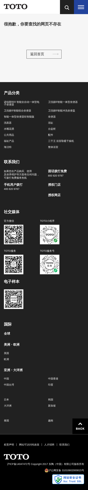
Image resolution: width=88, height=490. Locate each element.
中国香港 (53, 378)
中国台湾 (9, 384)
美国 (6, 353)
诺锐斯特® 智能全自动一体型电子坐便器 (21, 103)
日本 (6, 399)
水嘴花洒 (9, 128)
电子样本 (11, 281)
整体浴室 (53, 147)
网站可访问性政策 (29, 444)
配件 (50, 134)
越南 (50, 420)
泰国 (6, 420)
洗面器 (7, 122)
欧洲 (6, 359)
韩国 (50, 399)
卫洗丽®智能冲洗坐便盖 (61, 110)
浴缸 (50, 122)
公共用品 (9, 134)
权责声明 (9, 444)
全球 (7, 333)
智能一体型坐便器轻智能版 (19, 116)
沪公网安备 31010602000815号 (66, 470)
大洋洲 (7, 405)
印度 (50, 384)
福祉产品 (9, 140)
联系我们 (64, 444)
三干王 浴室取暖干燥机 (61, 140)
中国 (6, 378)
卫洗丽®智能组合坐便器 (17, 110)
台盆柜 (52, 128)
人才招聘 (49, 444)
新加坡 (52, 405)
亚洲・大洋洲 (13, 370)
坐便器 (52, 116)
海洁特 (7, 147)
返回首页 (37, 54)
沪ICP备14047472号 (18, 464)
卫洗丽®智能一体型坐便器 (63, 102)
